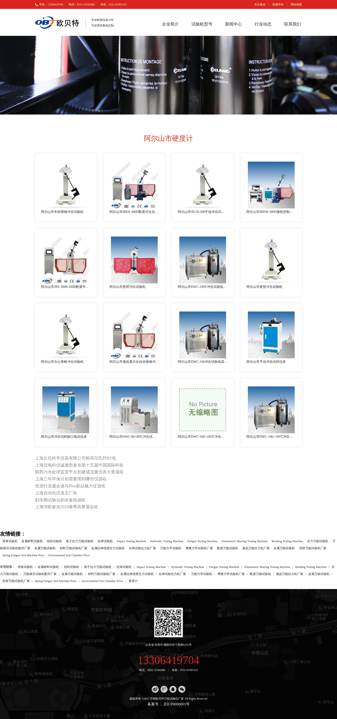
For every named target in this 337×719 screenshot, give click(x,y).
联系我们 (292, 24)
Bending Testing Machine (287, 541)
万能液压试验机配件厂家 (40, 573)
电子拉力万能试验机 (79, 541)
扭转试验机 (54, 541)
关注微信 (259, 4)
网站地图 (296, 4)
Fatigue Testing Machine (202, 541)
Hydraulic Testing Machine (166, 541)
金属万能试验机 (45, 548)
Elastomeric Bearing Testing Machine (244, 541)
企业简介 (170, 24)
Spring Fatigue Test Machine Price (23, 555)
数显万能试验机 (227, 548)
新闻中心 (233, 24)
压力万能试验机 (317, 541)
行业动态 (263, 24)
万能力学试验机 (170, 548)
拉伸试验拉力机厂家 (142, 548)
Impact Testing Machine (131, 541)
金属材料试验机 (32, 541)
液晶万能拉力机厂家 (256, 548)
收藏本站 (278, 4)
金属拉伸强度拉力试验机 (108, 548)
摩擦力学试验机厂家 (199, 548)
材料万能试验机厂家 (73, 548)
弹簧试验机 (10, 541)
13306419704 (168, 660)
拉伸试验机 (105, 541)
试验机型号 (201, 24)
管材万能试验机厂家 (312, 548)
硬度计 (133, 580)
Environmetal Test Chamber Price (69, 555)
